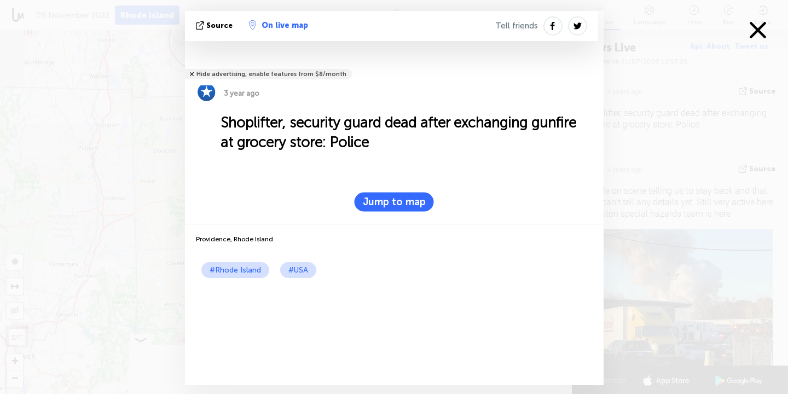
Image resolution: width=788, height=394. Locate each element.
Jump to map (394, 202)
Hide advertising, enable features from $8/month (271, 74)
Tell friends (516, 26)
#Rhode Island (235, 270)
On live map (278, 25)
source (215, 25)
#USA (298, 270)
